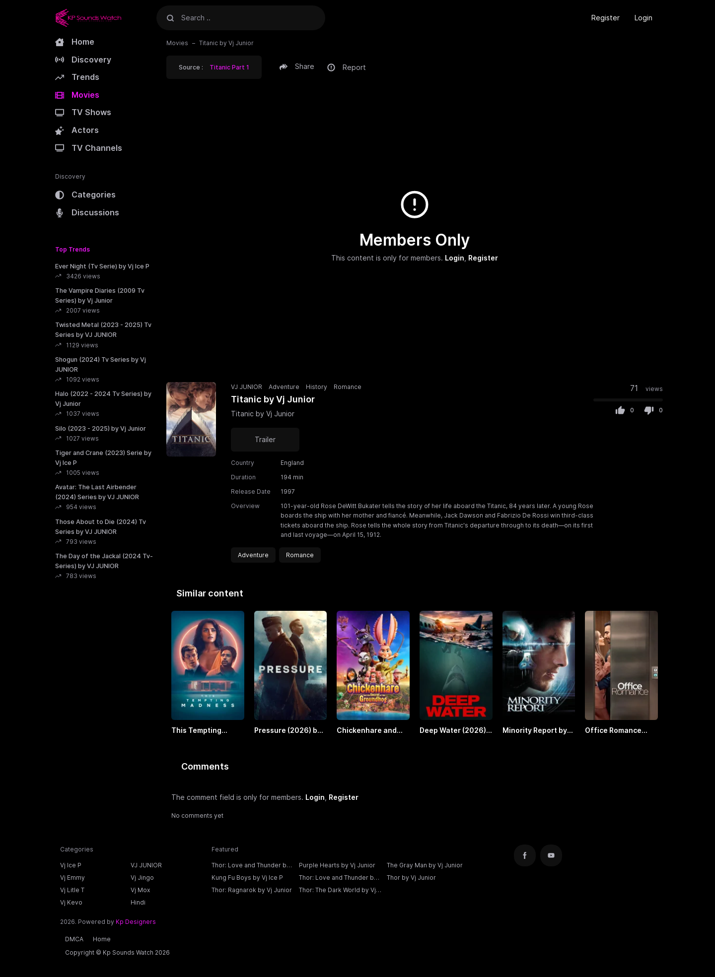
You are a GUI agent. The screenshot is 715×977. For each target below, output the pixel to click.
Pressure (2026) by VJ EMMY (287, 731)
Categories (85, 194)
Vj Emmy (72, 877)
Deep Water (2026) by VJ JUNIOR (453, 731)
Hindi (138, 902)
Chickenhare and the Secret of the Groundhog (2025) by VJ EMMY (369, 731)
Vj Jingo (142, 877)
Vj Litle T (72, 890)
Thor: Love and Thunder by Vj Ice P (251, 866)
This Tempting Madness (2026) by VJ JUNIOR (205, 731)
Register (605, 17)
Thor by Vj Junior (411, 877)
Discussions (87, 212)
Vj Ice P (70, 865)
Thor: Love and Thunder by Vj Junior (338, 879)
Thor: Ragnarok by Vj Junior (252, 890)
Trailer (265, 439)
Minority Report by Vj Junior (534, 731)
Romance (347, 387)
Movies (77, 95)
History (316, 387)
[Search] (170, 17)
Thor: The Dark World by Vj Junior (337, 891)
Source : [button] (214, 67)
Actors (77, 130)
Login (643, 17)
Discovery (83, 60)
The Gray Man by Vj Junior (425, 865)
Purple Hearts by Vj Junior (337, 865)
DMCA (74, 939)
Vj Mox (140, 890)
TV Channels (88, 148)
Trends (77, 77)
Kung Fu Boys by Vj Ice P (247, 877)
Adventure (284, 387)
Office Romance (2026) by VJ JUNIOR (621, 731)
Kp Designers (136, 921)
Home (74, 42)
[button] (298, 66)
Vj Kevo (71, 902)
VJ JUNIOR (246, 387)
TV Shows (83, 112)
